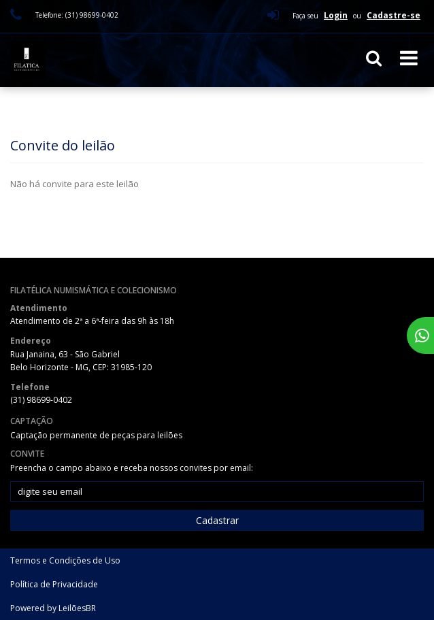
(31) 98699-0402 (41, 400)
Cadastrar (217, 520)
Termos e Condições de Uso (65, 560)
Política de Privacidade (54, 584)
